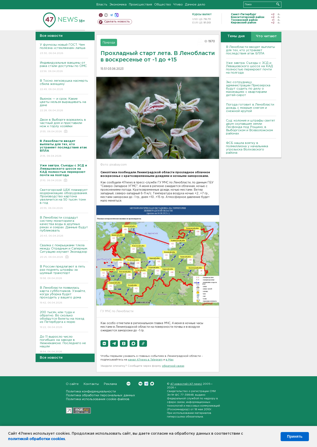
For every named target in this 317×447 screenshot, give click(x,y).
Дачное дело (195, 4)
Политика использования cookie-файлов (97, 399)
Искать (277, 4)
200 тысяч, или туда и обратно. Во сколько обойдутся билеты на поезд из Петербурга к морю (64, 320)
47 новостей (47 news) (186, 384)
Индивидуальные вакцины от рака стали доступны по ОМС (64, 67)
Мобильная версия (101, 15)
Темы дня (236, 36)
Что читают (266, 36)
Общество (162, 4)
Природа (108, 42)
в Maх (169, 360)
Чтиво (178, 4)
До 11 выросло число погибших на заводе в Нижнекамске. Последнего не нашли (64, 344)
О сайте (72, 384)
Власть (101, 4)
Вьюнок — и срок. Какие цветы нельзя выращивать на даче (64, 104)
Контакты (91, 384)
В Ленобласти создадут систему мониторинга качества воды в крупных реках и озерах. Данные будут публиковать (64, 227)
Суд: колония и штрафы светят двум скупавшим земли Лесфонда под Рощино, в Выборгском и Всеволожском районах (250, 127)
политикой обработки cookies (36, 439)
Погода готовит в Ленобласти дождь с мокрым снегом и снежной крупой (250, 107)
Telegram (146, 384)
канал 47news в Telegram (145, 360)
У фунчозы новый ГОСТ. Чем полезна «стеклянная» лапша (64, 49)
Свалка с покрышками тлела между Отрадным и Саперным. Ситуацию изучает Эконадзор (64, 251)
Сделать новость (117, 21)
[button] (104, 343)
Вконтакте (128, 384)
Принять (294, 436)
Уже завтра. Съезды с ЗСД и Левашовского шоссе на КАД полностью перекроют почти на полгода (249, 68)
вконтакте (106, 15)
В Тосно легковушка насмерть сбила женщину (64, 85)
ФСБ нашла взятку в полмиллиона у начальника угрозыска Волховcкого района (247, 148)
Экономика (118, 4)
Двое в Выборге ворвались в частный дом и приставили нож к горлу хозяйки (64, 125)
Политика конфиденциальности (91, 391)
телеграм (111, 15)
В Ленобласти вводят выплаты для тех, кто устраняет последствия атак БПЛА (250, 50)
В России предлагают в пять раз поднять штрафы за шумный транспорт (64, 272)
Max (152, 384)
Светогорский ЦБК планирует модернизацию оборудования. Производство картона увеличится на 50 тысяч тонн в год (64, 199)
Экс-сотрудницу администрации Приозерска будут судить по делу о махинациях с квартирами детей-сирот (248, 88)
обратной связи (173, 366)
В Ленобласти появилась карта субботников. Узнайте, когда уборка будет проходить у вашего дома (64, 295)
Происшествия (140, 4)
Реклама (110, 384)
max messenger (116, 15)
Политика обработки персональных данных (100, 395)
